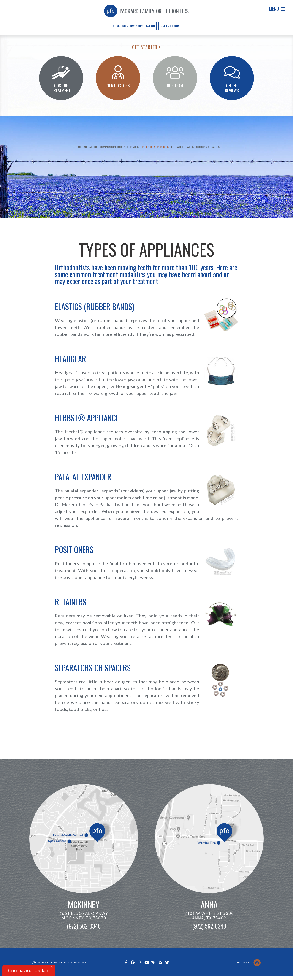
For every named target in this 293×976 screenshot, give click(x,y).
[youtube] (146, 962)
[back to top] (257, 963)
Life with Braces (182, 146)
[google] (132, 962)
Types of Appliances (155, 146)
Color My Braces (208, 146)
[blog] (160, 962)
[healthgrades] (153, 962)
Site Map (242, 962)
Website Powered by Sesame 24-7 (64, 962)
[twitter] (167, 962)
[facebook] (125, 962)
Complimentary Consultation (134, 26)
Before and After (85, 146)
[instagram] (139, 962)
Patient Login (170, 26)
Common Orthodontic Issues (119, 146)
